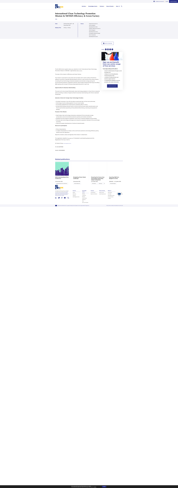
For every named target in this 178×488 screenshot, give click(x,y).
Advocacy (100, 183)
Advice (74, 192)
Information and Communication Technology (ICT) (95, 183)
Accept (104, 486)
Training (74, 195)
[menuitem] (84, 6)
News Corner (101, 192)
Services (84, 6)
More (117, 6)
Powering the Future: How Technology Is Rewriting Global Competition (97, 178)
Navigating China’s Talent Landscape (79, 178)
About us (109, 190)
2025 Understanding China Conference (62, 178)
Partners (102, 6)
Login (167, 1)
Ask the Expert (173, 1)
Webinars (84, 199)
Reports (83, 196)
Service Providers (85, 202)
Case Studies (84, 198)
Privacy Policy (108, 205)
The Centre (110, 192)
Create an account (160, 1)
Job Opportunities (111, 195)
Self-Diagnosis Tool (76, 196)
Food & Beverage (113, 183)
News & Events (109, 6)
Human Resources (77, 183)
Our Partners (93, 192)
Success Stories (110, 196)
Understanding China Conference (61, 183)
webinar (111, 181)
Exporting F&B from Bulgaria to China (114, 178)
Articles (83, 193)
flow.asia (121, 205)
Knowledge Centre (92, 6)
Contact (109, 198)
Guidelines (84, 195)
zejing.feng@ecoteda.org (67, 143)
